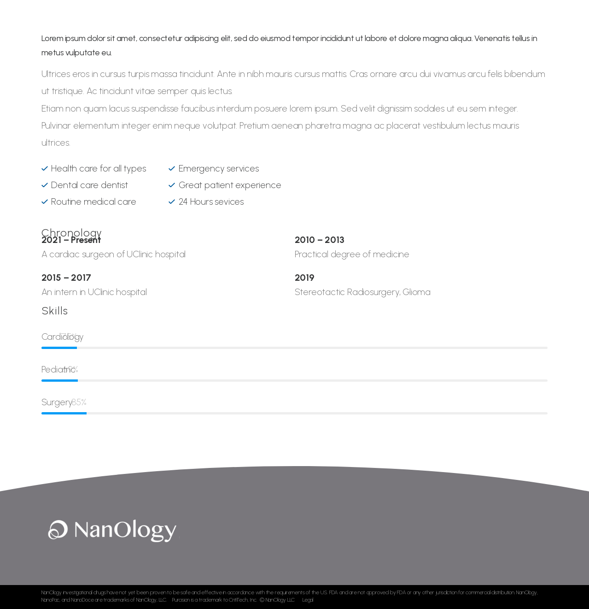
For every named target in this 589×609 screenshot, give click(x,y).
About (254, 27)
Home (221, 27)
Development (350, 27)
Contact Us (497, 27)
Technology (296, 27)
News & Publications (425, 27)
